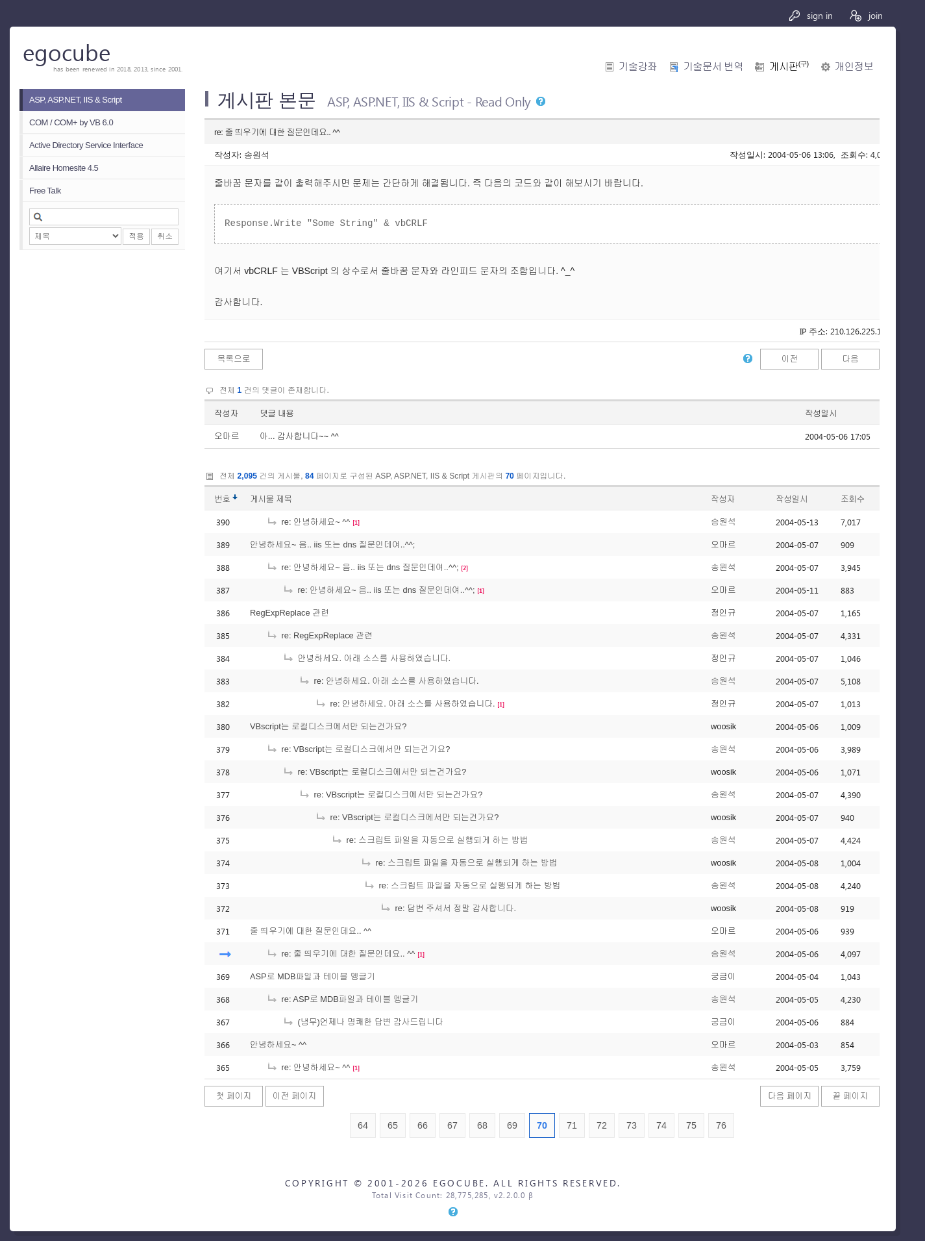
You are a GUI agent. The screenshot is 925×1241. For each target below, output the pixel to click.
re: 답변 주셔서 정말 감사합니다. (448, 908)
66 (422, 1125)
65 (393, 1125)
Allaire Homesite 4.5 (63, 168)
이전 (790, 359)
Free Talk (45, 190)
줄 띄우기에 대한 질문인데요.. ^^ (310, 931)
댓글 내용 (276, 413)
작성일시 (821, 413)
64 (363, 1125)
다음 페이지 (790, 1096)
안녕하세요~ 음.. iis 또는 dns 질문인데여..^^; (332, 544)
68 (482, 1125)
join (865, 15)
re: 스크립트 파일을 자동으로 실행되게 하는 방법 (429, 840)
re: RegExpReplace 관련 (319, 635)
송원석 (256, 154)
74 (661, 1125)
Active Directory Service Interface (86, 145)
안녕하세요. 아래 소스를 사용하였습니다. (366, 658)
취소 (165, 236)
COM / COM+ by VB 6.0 (71, 122)
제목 (284, 499)
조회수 (853, 499)
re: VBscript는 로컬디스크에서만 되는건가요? (358, 749)
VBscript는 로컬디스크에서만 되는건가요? (328, 726)
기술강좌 (638, 66)
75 (691, 1125)
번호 (222, 499)
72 (602, 1125)
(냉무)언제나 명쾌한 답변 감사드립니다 (362, 1022)
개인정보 (854, 66)
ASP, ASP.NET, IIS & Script (75, 100)
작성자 (226, 413)
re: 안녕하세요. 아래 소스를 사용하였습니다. (389, 681)
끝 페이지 (851, 1096)
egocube (66, 51)
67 (452, 1125)
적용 (136, 236)
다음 (850, 359)
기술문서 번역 (713, 66)
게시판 (788, 66)
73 (631, 1125)
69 (512, 1125)
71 (572, 1125)
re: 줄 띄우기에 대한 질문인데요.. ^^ (340, 954)
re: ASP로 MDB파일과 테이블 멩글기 (342, 999)
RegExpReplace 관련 (289, 613)
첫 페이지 (234, 1096)
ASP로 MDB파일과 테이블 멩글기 (312, 976)
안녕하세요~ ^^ (278, 1044)
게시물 (271, 499)
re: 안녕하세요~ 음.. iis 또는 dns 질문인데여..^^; (362, 567)
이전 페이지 (295, 1096)
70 (542, 1125)
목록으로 (233, 359)
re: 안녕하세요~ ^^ (308, 522)
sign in (810, 15)
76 (721, 1125)
